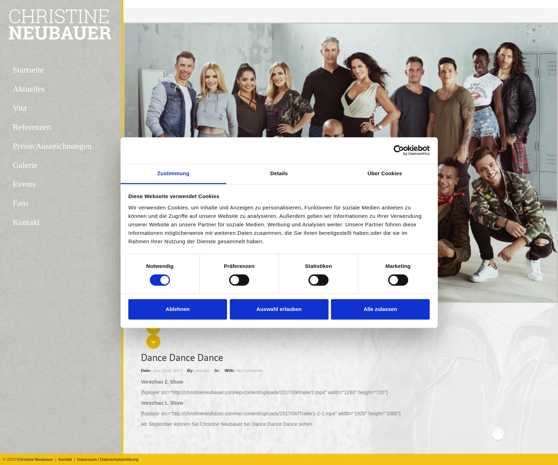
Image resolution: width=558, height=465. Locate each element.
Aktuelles (29, 88)
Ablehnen (178, 309)
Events (24, 184)
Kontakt (65, 459)
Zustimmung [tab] (173, 173)
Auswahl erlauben (278, 309)
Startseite (28, 69)
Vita (20, 107)
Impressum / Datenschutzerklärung (107, 459)
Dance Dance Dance (182, 357)
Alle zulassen (380, 309)
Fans (21, 203)
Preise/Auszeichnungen (52, 146)
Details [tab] (279, 173)
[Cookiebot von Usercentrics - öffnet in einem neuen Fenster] (399, 150)
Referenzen (32, 126)
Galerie (25, 165)
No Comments (249, 370)
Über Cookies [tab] (385, 173)
